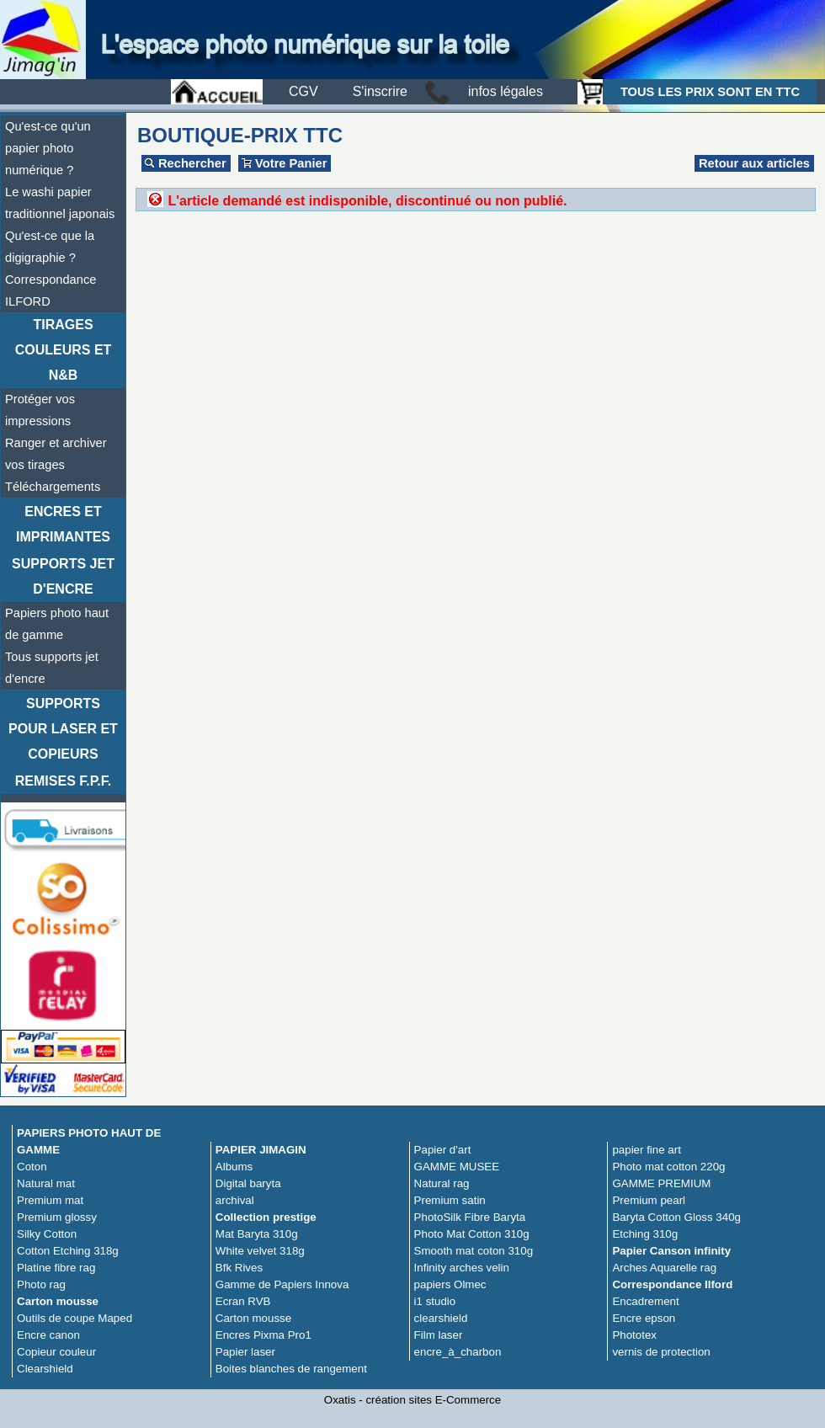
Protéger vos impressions (40, 410)
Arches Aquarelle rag (664, 1267)
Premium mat (50, 1200)
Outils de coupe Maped (74, 1318)
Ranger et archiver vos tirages (56, 454)
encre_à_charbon (458, 1351)
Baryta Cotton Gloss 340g (676, 1217)
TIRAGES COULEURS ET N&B (63, 349)
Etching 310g (645, 1234)
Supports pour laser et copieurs (63, 728)
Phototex (634, 1335)
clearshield (441, 1318)
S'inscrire (380, 91)
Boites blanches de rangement (291, 1368)
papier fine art (646, 1149)
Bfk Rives (239, 1267)
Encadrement (645, 1301)
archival (235, 1200)
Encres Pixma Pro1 (263, 1335)
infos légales (505, 91)
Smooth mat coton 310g (474, 1250)
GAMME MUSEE (456, 1166)
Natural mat (46, 1183)
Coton (32, 1166)
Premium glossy (57, 1217)
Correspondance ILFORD (50, 290)
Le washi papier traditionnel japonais (59, 203)
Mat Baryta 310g (257, 1234)
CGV (303, 91)
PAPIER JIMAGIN (261, 1149)
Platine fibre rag (56, 1267)
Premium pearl (648, 1200)
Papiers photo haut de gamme (57, 624)
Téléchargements (52, 486)
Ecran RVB (243, 1301)
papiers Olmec (450, 1284)
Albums (234, 1166)
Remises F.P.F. (63, 781)
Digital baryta (248, 1183)
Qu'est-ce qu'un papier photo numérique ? (48, 148)
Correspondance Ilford (672, 1284)
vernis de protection (661, 1351)
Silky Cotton (47, 1234)
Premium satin (450, 1200)
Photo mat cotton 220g (668, 1166)
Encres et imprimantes (63, 524)
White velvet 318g (260, 1250)
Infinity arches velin (461, 1267)
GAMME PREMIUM (661, 1183)
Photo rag (41, 1284)
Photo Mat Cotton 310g (472, 1234)
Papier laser (245, 1351)
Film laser (438, 1335)
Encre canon (48, 1335)
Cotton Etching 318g (68, 1250)
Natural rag (442, 1183)
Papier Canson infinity (671, 1250)
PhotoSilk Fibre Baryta (470, 1217)
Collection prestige (266, 1217)
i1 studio (435, 1301)
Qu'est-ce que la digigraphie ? (49, 246)
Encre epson (643, 1318)
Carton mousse (57, 1301)
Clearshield (45, 1368)
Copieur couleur (56, 1351)
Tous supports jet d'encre (51, 667)
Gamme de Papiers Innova (282, 1284)
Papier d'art (442, 1149)
